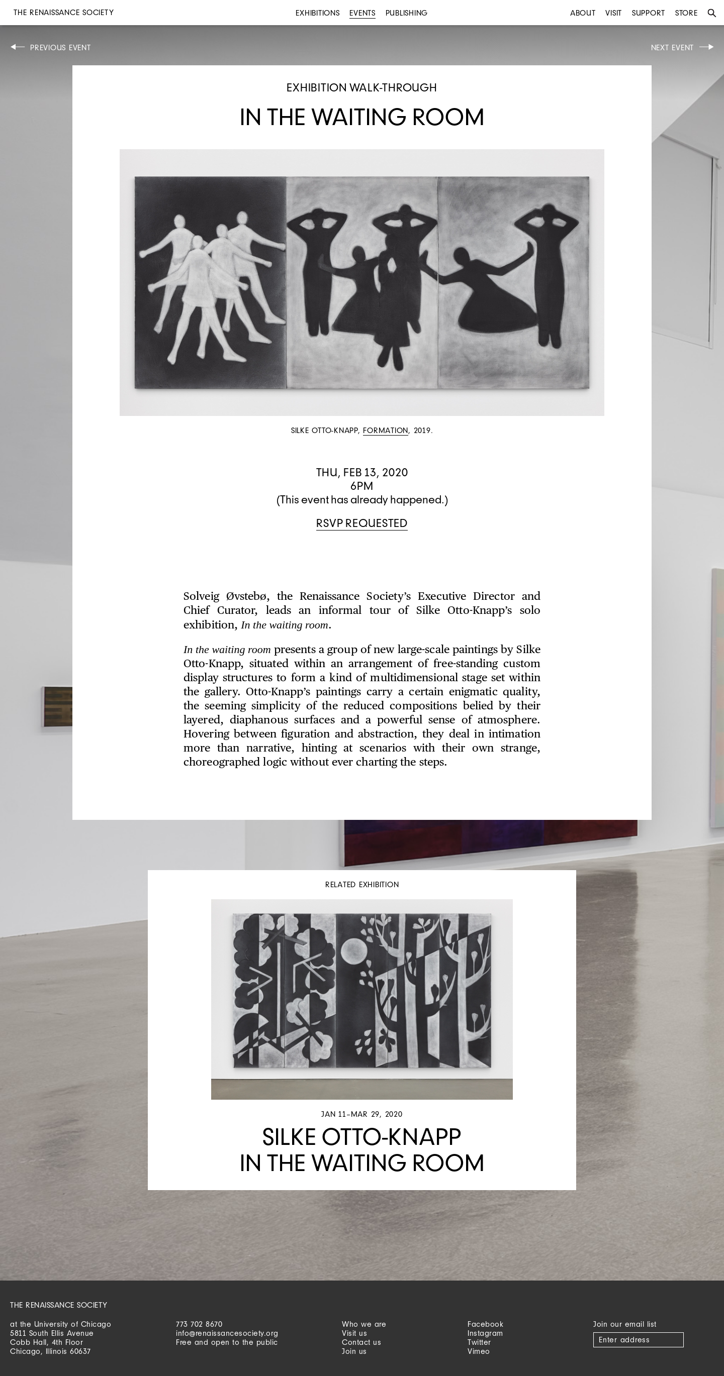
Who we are (364, 1324)
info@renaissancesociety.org (227, 1333)
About (583, 13)
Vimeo (479, 1351)
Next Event (672, 47)
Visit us (354, 1333)
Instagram (485, 1333)
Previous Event (60, 47)
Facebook (485, 1324)
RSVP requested (362, 522)
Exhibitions (317, 13)
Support (648, 13)
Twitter (479, 1342)
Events (362, 13)
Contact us (361, 1342)
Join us (354, 1351)
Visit (613, 13)
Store (686, 13)
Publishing (407, 13)
